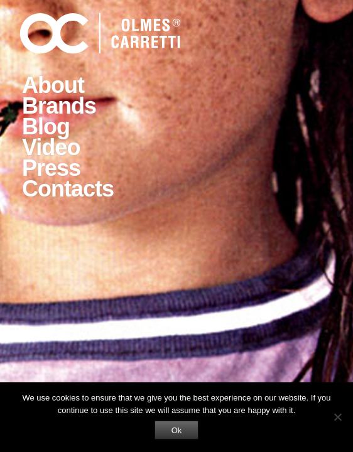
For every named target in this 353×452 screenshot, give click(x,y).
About (53, 85)
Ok (176, 430)
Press (51, 168)
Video (51, 147)
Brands (59, 106)
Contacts (68, 189)
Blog (46, 126)
